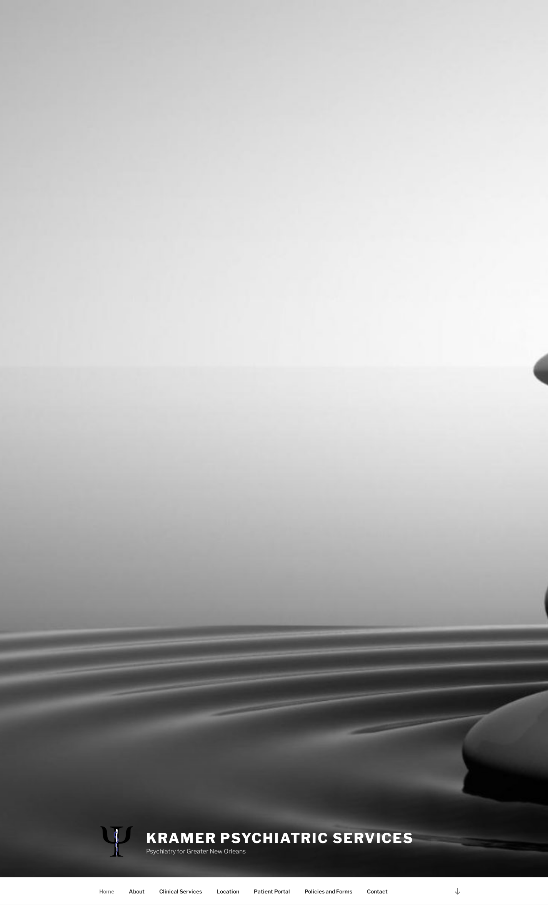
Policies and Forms (328, 891)
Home (106, 891)
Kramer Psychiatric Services (280, 838)
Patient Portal (272, 891)
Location (228, 891)
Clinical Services (180, 891)
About (137, 891)
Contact (377, 891)
